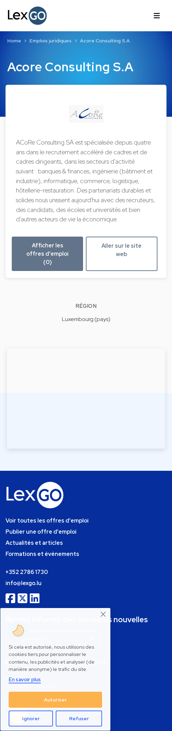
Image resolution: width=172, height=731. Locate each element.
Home (14, 41)
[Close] (103, 614)
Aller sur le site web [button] (121, 250)
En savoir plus (25, 679)
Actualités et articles (34, 543)
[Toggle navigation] (156, 16)
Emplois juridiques (50, 41)
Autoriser (55, 700)
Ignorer (31, 718)
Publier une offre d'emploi (41, 531)
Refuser (79, 718)
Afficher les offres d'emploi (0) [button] (47, 254)
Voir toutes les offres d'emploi (47, 520)
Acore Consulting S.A (105, 41)
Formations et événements (42, 554)
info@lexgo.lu (24, 583)
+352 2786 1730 (27, 572)
